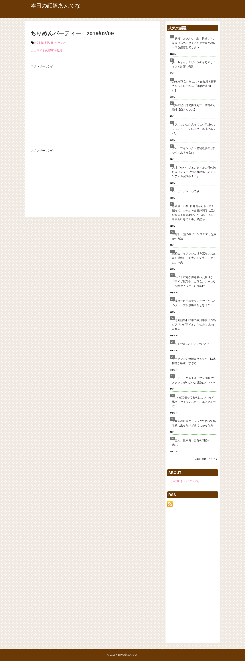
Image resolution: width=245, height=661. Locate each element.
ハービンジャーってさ (185, 191)
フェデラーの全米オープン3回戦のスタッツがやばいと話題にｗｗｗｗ (194, 380)
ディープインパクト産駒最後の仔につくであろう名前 (194, 150)
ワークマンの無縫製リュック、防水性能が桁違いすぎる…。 (194, 361)
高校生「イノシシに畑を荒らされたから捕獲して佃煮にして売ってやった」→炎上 (194, 258)
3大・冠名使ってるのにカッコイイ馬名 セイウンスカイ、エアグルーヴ (194, 402)
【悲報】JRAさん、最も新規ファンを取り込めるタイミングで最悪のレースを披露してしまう (194, 43)
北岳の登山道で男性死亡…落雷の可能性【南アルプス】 (194, 107)
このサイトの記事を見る (47, 50)
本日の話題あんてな (56, 6)
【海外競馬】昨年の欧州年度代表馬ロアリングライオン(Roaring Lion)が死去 (194, 324)
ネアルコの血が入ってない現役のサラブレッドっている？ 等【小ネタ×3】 (194, 129)
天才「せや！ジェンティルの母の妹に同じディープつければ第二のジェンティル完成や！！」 (194, 172)
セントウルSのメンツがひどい (190, 343)
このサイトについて (184, 481)
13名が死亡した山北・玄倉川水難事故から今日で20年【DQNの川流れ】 (194, 86)
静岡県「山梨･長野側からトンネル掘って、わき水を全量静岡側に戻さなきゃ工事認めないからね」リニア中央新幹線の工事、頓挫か (194, 213)
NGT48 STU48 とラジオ (50, 42)
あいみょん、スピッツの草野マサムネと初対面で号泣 (194, 64)
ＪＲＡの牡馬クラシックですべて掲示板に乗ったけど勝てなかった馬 (194, 423)
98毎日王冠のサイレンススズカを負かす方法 (194, 236)
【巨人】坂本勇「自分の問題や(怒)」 (191, 442)
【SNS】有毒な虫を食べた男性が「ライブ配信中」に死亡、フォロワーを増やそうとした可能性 (194, 281)
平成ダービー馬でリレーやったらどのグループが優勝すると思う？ (194, 303)
